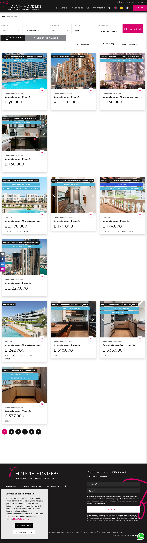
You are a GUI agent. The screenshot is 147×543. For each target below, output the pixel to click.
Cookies (103, 532)
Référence (105, 25)
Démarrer (61, 8)
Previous (5, 71)
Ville (77, 25)
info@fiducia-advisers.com (132, 2)
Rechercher (132, 29)
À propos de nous (79, 8)
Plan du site (116, 532)
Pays (28, 25)
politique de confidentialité (122, 499)
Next (44, 71)
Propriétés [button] (99, 8)
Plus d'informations (21, 519)
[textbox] (11, 30)
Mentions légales (79, 532)
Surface (54, 25)
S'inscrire (113, 509)
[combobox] (10, 31)
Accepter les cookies (23, 525)
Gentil (4, 25)
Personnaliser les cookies (24, 532)
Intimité (94, 532)
